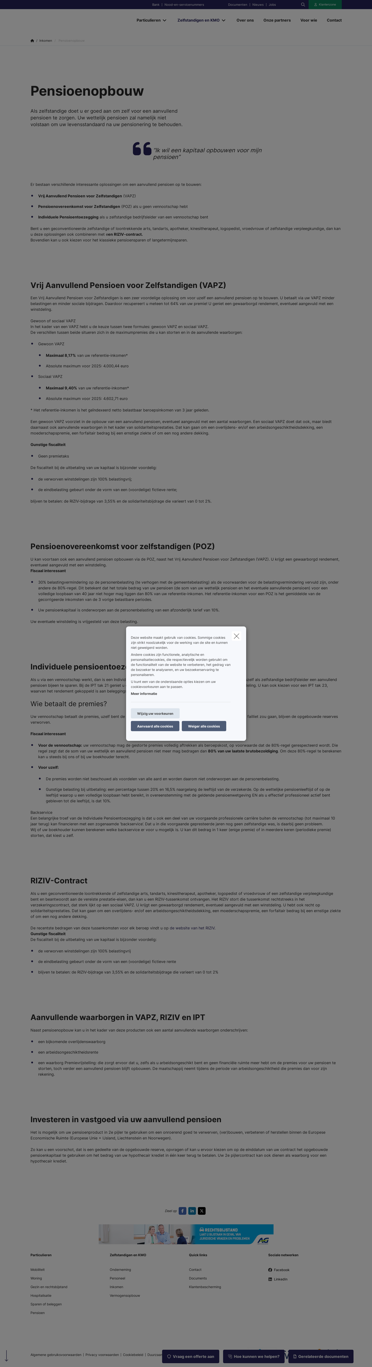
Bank (155, 4)
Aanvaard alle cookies (155, 726)
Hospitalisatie (40, 1295)
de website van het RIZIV (192, 928)
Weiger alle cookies (204, 726)
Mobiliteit (37, 1269)
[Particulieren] (147, 20)
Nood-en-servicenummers (184, 4)
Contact (195, 1269)
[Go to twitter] (202, 1211)
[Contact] (332, 20)
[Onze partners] (277, 20)
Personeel (117, 1278)
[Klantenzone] (325, 4)
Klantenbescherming (205, 1287)
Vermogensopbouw (125, 1295)
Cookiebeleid (133, 1354)
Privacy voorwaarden (102, 1354)
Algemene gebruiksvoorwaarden (55, 1354)
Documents (198, 1278)
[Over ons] (245, 20)
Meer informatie (144, 693)
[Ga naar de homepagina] (78, 20)
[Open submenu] (165, 20)
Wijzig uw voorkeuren (155, 713)
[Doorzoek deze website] (303, 4)
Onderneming (120, 1269)
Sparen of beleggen (46, 1304)
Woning (36, 1278)
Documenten (237, 4)
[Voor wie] (309, 20)
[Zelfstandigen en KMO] (197, 20)
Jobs (272, 4)
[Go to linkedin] (193, 1211)
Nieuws (258, 4)
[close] (236, 636)
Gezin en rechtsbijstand (48, 1287)
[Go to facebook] (183, 1211)
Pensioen (37, 1313)
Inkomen (116, 1287)
